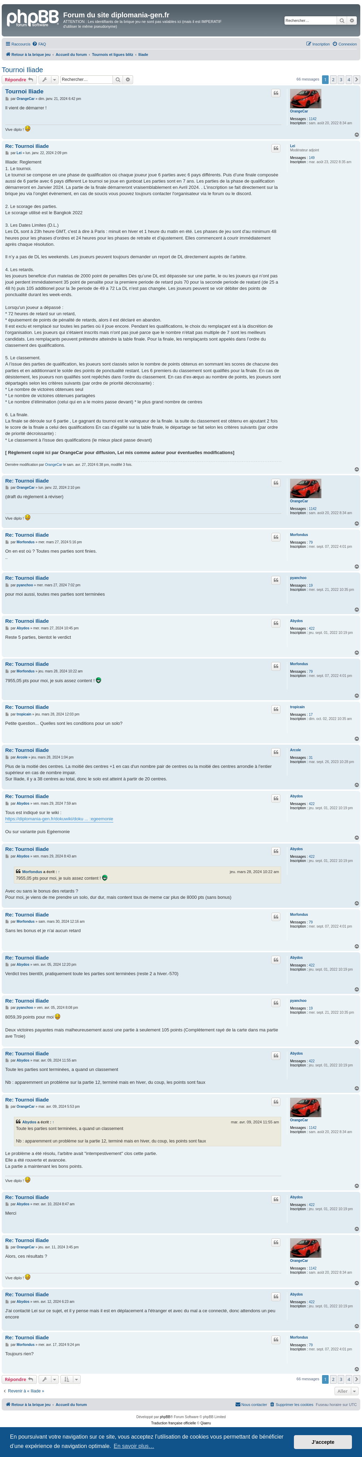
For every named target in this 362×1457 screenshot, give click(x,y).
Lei (292, 146)
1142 (312, 119)
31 (311, 758)
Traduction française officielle (173, 1423)
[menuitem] (39, 44)
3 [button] (341, 79)
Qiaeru (205, 1423)
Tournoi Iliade (22, 70)
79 (311, 542)
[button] (356, 79)
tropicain (297, 707)
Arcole (295, 750)
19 (311, 585)
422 (312, 628)
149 (312, 158)
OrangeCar (299, 111)
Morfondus (299, 535)
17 (311, 715)
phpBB (165, 1417)
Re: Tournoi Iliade (27, 146)
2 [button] (333, 79)
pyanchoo (298, 578)
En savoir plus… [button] (134, 1446)
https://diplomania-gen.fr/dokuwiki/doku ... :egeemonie (59, 818)
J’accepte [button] (323, 1442)
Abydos (296, 621)
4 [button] (349, 79)
